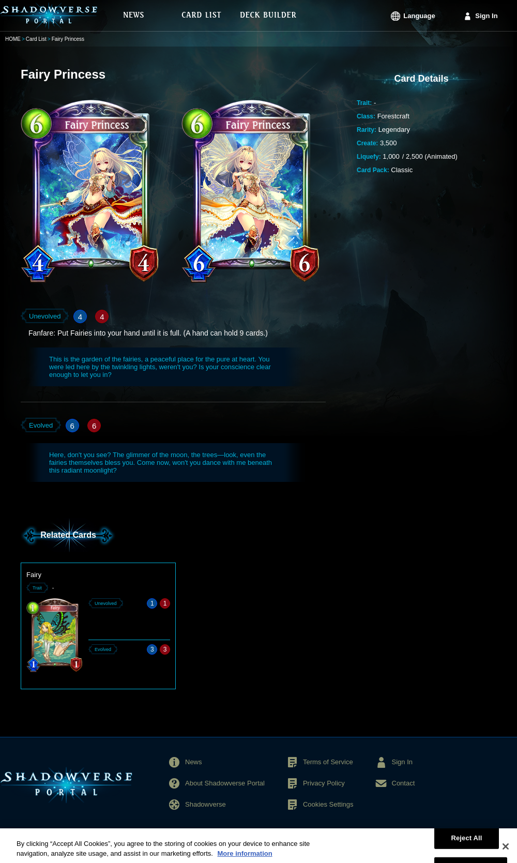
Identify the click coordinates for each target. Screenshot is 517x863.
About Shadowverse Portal (225, 783)
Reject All (466, 842)
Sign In (486, 16)
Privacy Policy (324, 783)
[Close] (505, 850)
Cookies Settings (328, 804)
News (193, 762)
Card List (36, 39)
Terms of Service (328, 762)
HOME (13, 39)
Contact (403, 783)
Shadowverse (205, 804)
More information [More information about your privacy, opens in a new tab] (244, 858)
